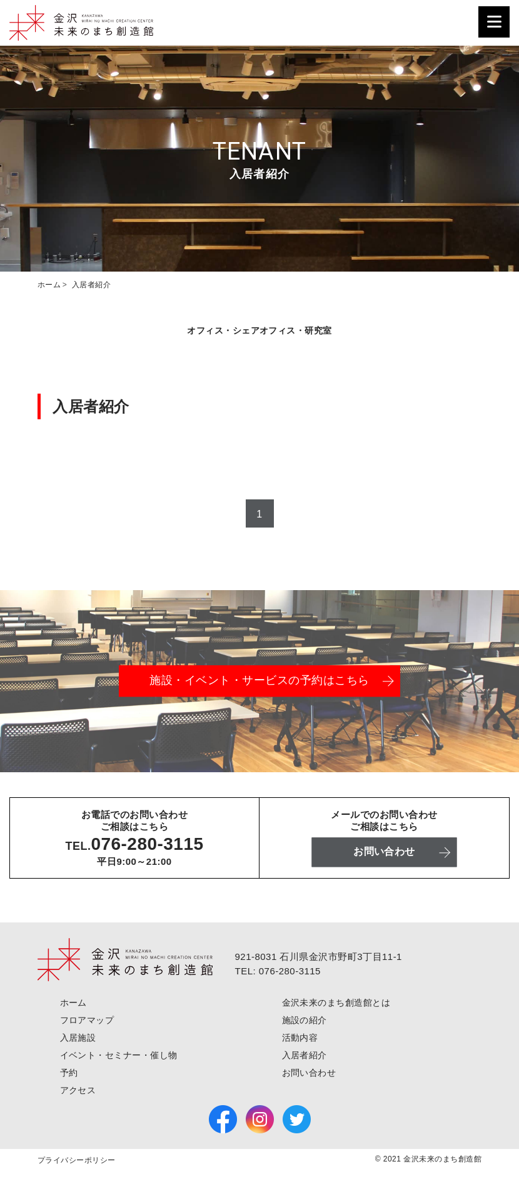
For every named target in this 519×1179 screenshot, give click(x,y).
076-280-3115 (147, 843)
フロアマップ (87, 1020)
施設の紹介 (304, 1020)
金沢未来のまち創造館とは (336, 1003)
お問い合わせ (309, 1073)
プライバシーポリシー (77, 1160)
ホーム (73, 1003)
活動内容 (300, 1038)
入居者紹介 (304, 1055)
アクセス (78, 1090)
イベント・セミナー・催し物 (119, 1055)
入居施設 (78, 1038)
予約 (69, 1073)
